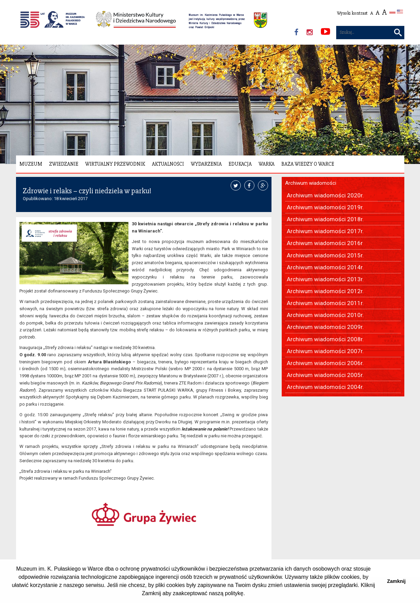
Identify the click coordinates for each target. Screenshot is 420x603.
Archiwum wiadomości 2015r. (325, 255)
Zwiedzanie (63, 164)
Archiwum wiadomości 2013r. (325, 279)
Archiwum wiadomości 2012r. (325, 291)
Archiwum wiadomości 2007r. (325, 351)
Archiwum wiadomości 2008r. (325, 339)
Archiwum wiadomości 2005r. (325, 375)
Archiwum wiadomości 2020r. (325, 195)
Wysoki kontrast (352, 13)
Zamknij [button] (396, 581)
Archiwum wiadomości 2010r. (325, 315)
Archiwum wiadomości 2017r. (325, 231)
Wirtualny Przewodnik (115, 164)
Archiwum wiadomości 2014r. (325, 267)
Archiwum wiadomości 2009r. (325, 326)
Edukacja (240, 164)
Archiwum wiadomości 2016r (325, 243)
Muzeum (30, 164)
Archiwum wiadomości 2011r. (325, 303)
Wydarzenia (206, 164)
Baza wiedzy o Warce (307, 164)
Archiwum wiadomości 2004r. (325, 386)
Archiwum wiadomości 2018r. (325, 219)
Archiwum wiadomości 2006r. (325, 363)
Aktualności (168, 164)
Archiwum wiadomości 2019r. (325, 207)
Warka (267, 164)
